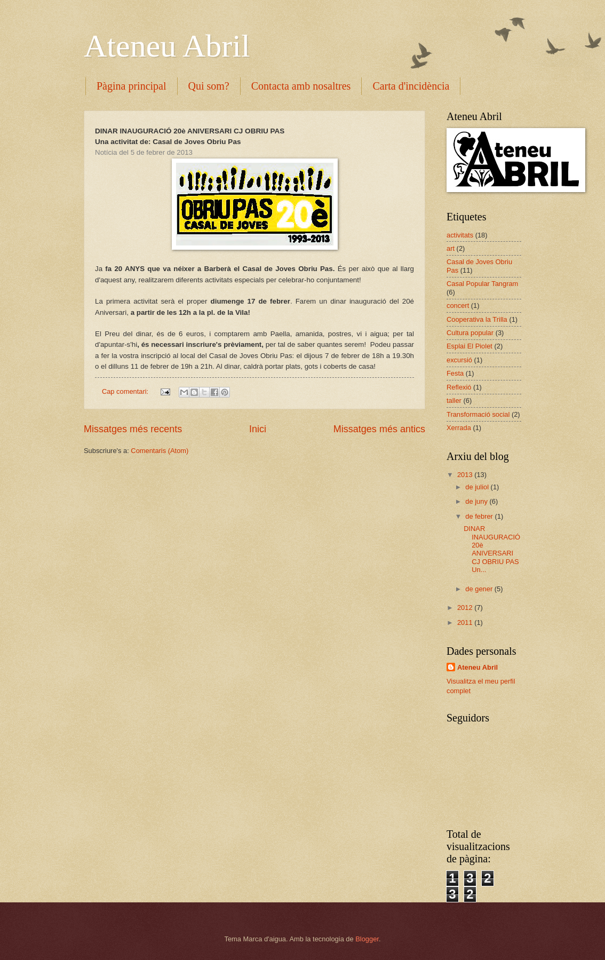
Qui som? (208, 86)
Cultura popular (470, 333)
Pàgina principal (131, 86)
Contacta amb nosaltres (301, 86)
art (451, 248)
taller (454, 400)
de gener (479, 589)
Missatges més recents (133, 429)
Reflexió (459, 387)
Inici (257, 429)
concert (458, 306)
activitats (460, 235)
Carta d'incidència (410, 86)
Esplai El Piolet (469, 346)
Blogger (367, 939)
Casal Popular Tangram (482, 284)
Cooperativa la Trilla (477, 319)
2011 (465, 622)
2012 (465, 608)
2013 (465, 475)
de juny (477, 501)
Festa (455, 373)
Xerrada (459, 428)
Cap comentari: (126, 391)
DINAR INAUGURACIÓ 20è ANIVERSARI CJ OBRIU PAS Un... (492, 549)
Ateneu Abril (167, 46)
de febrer (480, 516)
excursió (459, 360)
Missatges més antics (379, 429)
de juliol (477, 487)
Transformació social (478, 414)
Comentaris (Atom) (159, 451)
